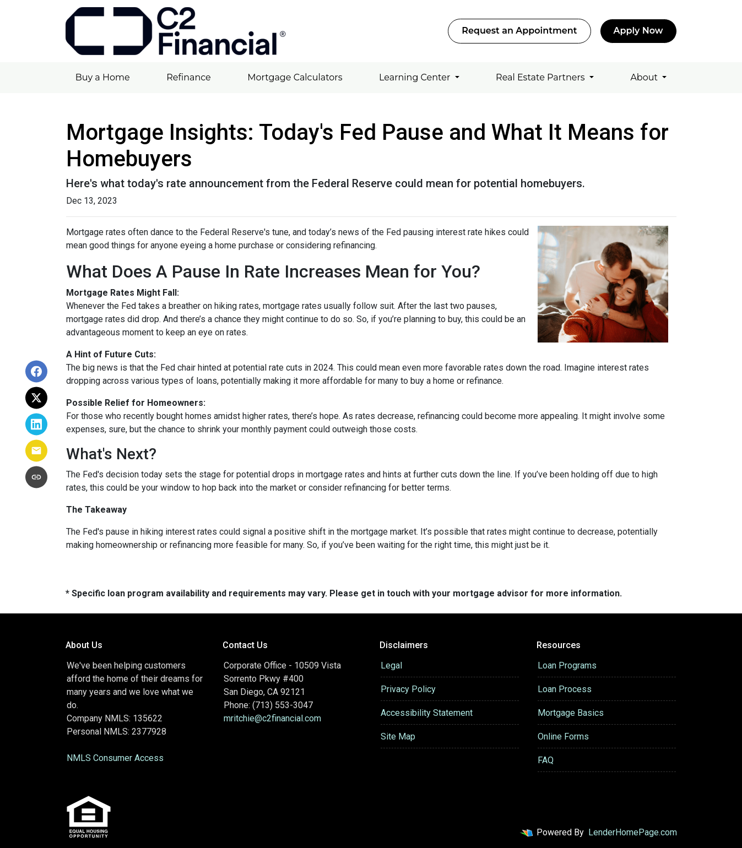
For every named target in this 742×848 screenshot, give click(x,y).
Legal (391, 665)
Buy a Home (102, 77)
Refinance (188, 77)
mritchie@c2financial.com (272, 718)
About (645, 77)
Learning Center (415, 77)
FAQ (546, 760)
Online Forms (563, 736)
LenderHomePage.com (632, 832)
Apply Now (638, 30)
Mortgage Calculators (294, 77)
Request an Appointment (519, 30)
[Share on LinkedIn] (36, 424)
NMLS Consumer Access (115, 758)
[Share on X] (36, 398)
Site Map (398, 736)
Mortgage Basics (571, 713)
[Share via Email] (36, 450)
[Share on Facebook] (36, 371)
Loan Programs (567, 665)
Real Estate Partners (541, 77)
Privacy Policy (408, 689)
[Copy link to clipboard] (36, 477)
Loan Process (565, 689)
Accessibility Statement (427, 713)
